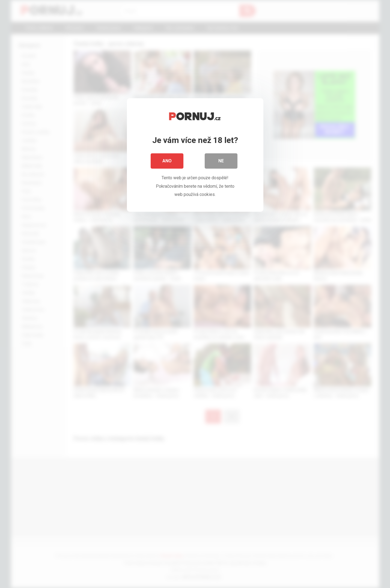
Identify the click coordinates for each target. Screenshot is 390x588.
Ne (221, 160)
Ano (167, 160)
